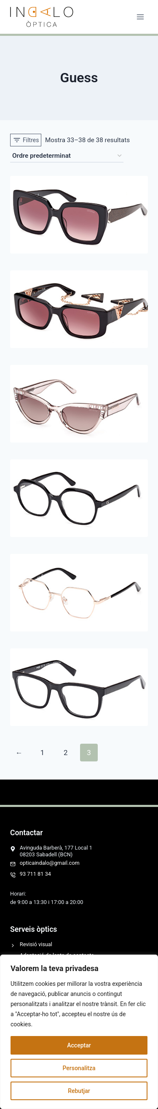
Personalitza (78, 1068)
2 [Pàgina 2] (66, 752)
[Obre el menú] (140, 16)
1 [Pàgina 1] (42, 752)
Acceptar (79, 1045)
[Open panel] (25, 140)
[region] (79, 1032)
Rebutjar (79, 1090)
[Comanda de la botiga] (66, 156)
